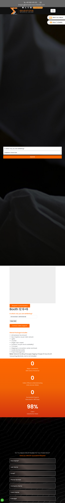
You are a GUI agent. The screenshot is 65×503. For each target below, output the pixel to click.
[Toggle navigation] (53, 11)
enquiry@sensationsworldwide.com (31, 5)
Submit (32, 157)
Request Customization (20, 306)
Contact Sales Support (19, 326)
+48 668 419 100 (31, 2)
